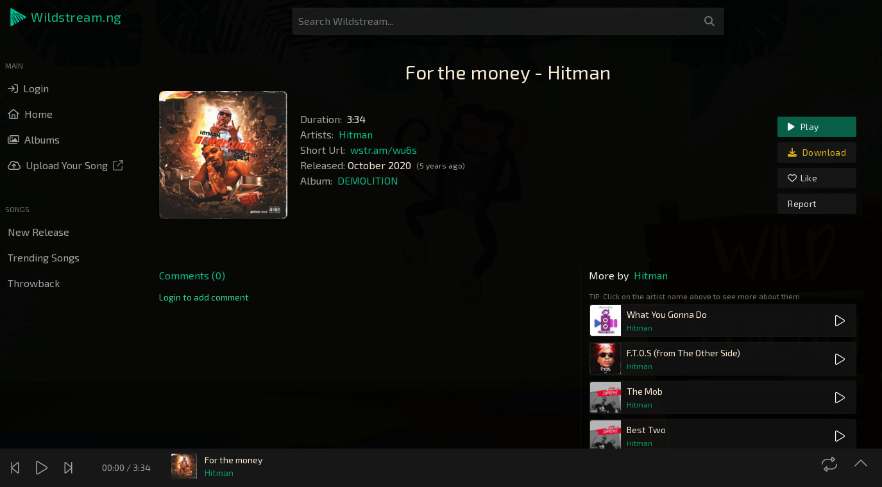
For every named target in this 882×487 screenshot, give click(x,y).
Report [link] (802, 203)
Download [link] (817, 152)
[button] (67, 17)
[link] (204, 297)
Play (803, 126)
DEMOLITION (367, 180)
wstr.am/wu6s (383, 150)
